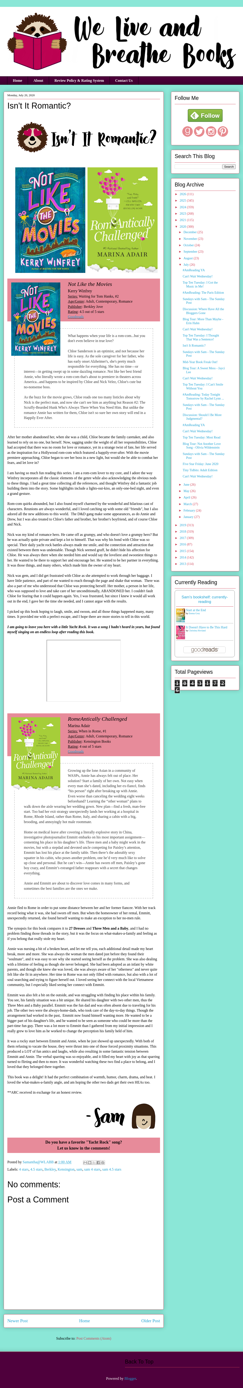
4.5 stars (36, 1169)
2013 (183, 564)
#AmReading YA (194, 270)
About (38, 80)
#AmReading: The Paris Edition (203, 292)
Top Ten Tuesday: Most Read (201, 437)
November (190, 239)
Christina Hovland (197, 630)
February (189, 510)
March (188, 504)
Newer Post (17, 1320)
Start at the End (196, 610)
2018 (183, 531)
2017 (183, 538)
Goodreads (76, 317)
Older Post (150, 1320)
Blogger (130, 1378)
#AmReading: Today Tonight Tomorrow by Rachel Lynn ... (203, 396)
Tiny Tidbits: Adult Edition (200, 470)
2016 (183, 544)
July (186, 264)
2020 (183, 226)
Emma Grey (194, 613)
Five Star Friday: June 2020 (200, 464)
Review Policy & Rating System (79, 80)
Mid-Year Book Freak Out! (200, 362)
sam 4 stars (92, 1169)
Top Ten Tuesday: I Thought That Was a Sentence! (201, 337)
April (187, 497)
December (190, 232)
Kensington (66, 1169)
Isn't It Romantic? (194, 345)
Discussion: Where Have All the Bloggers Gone (203, 311)
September (190, 251)
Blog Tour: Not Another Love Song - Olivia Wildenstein (202, 445)
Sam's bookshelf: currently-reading (205, 599)
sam (79, 1169)
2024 (183, 207)
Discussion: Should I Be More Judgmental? (202, 417)
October (189, 245)
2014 (183, 557)
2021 (183, 220)
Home (17, 80)
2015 (183, 551)
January (188, 517)
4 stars (23, 1169)
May (186, 491)
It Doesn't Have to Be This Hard (206, 627)
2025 (183, 200)
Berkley (50, 1169)
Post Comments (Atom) (93, 1338)
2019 (183, 525)
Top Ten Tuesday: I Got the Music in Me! (200, 284)
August (188, 258)
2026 (183, 194)
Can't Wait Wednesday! (198, 276)
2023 (183, 213)
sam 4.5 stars (111, 1169)
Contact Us (124, 80)
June (186, 484)
